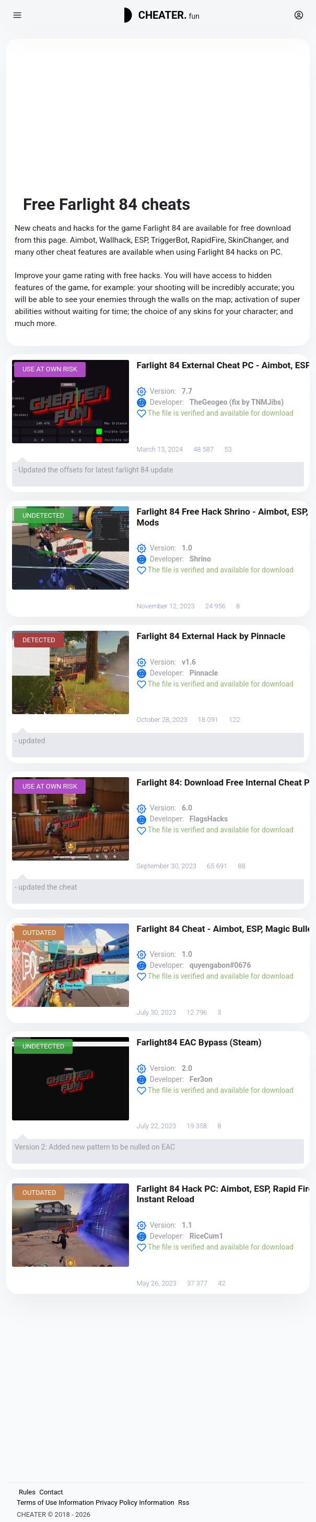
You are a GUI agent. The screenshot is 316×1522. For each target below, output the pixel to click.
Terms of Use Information (55, 1502)
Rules (27, 1492)
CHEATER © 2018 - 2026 (53, 1514)
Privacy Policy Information (135, 1502)
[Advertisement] (158, 120)
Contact (51, 1492)
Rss (183, 1502)
